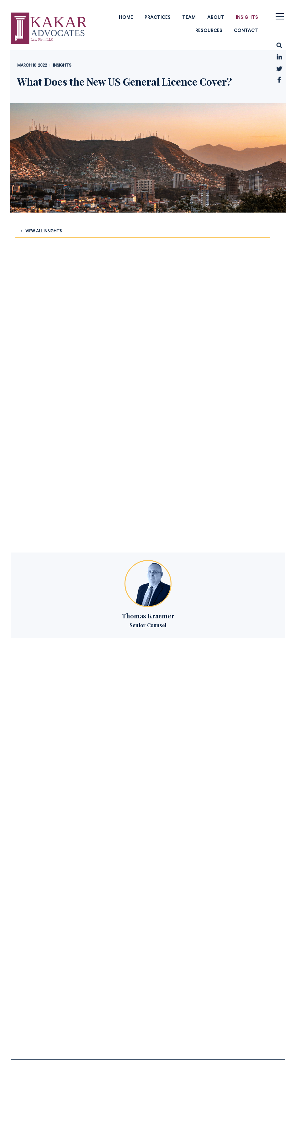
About (215, 17)
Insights (247, 17)
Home (126, 17)
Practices (158, 17)
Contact (246, 31)
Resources (208, 31)
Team (189, 17)
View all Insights (41, 231)
